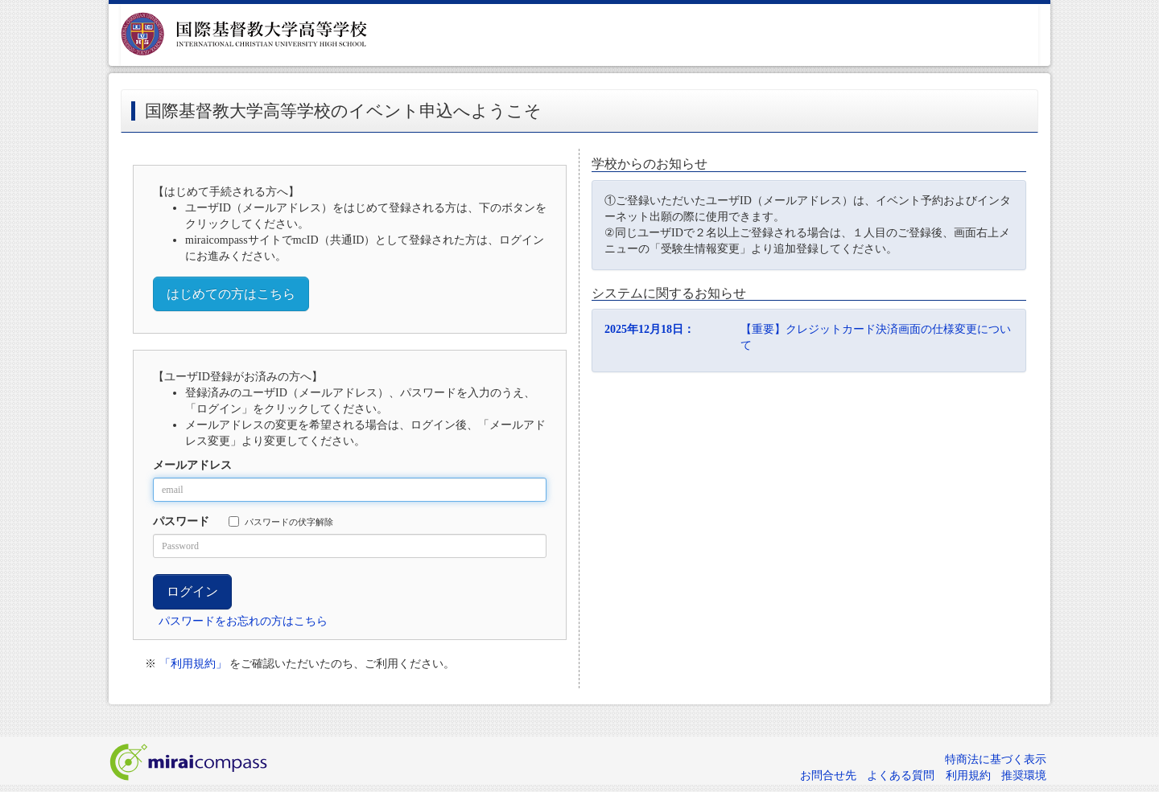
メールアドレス (192, 465)
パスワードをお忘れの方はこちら (243, 621)
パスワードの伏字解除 (281, 521)
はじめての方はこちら (231, 294)
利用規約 (968, 775)
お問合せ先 (828, 775)
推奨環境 (1023, 775)
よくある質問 (900, 775)
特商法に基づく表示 (995, 759)
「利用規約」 (193, 664)
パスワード (181, 521)
